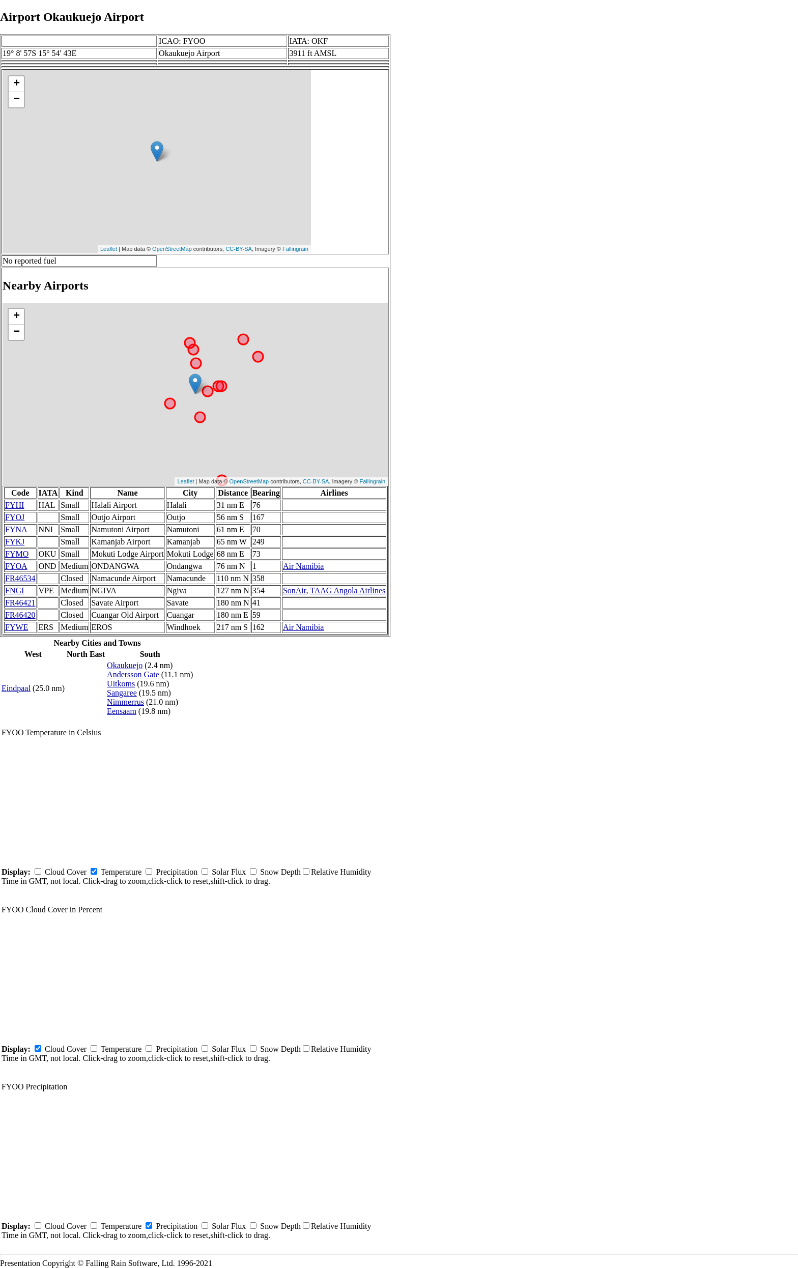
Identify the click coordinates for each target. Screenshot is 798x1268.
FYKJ (14, 541)
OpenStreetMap (172, 249)
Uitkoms (121, 683)
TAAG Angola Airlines (347, 590)
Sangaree (122, 692)
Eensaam (121, 711)
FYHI (14, 505)
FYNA (16, 529)
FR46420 (20, 615)
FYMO (16, 554)
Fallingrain (295, 249)
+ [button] (16, 84)
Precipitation (176, 872)
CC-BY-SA (238, 249)
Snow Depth (280, 872)
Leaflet (108, 249)
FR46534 (20, 578)
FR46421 (20, 602)
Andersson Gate (133, 674)
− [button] (16, 99)
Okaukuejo (124, 665)
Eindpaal (16, 688)
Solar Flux (229, 872)
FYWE (16, 627)
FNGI (14, 590)
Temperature (121, 872)
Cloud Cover (66, 872)
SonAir (294, 590)
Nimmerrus (125, 702)
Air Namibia (303, 566)
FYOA (16, 566)
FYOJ (14, 517)
